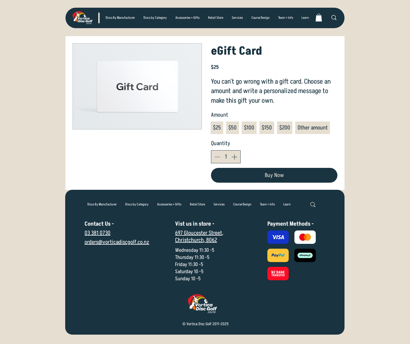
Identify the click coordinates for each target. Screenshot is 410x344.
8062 (211, 240)
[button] (155, 18)
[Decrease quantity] (217, 157)
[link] (318, 17)
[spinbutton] (226, 157)
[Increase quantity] (234, 157)
